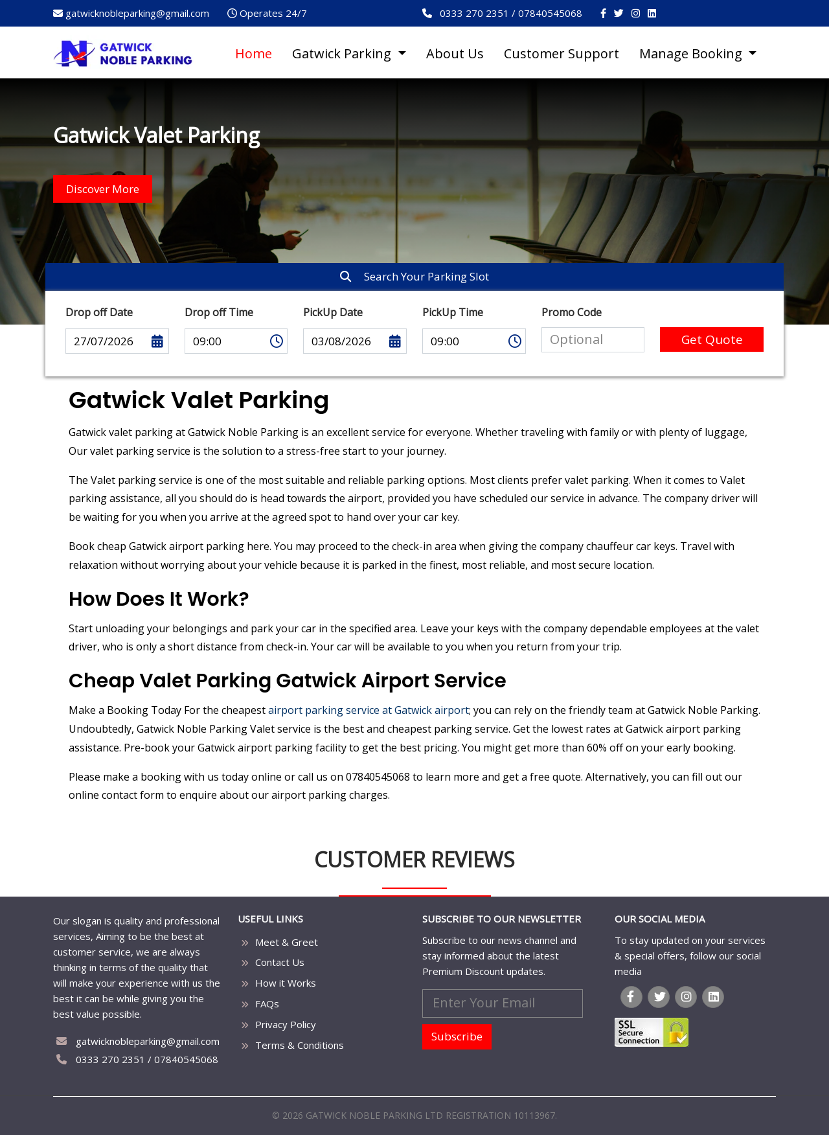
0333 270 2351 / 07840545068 (137, 1059)
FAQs (267, 1003)
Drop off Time (219, 312)
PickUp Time (452, 312)
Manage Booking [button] (692, 53)
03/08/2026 (355, 341)
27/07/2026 (117, 341)
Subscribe (457, 1036)
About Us (455, 53)
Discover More (102, 188)
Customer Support (561, 53)
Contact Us (279, 962)
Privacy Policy (285, 1024)
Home (253, 53)
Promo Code (571, 312)
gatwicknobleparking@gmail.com (138, 1041)
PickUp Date (333, 312)
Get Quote (712, 339)
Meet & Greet (286, 941)
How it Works (285, 982)
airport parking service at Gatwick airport (368, 710)
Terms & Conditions (299, 1044)
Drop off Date (99, 312)
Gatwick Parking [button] (343, 53)
